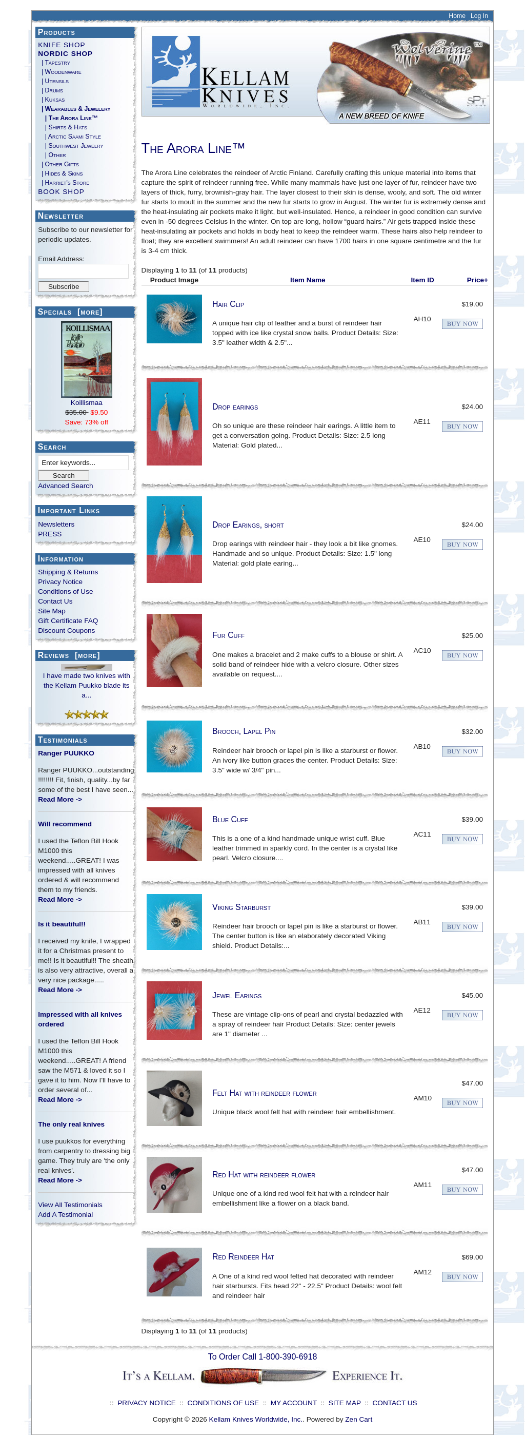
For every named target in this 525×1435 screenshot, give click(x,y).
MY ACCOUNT (294, 1403)
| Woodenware (60, 71)
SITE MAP (345, 1403)
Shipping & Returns (68, 572)
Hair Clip (228, 304)
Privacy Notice (60, 582)
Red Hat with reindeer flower (263, 1174)
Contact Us (55, 601)
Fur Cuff (228, 635)
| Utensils (53, 81)
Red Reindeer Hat (243, 1256)
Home (457, 16)
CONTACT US (395, 1403)
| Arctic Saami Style (69, 136)
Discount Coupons (66, 630)
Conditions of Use (65, 591)
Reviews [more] (69, 655)
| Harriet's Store (63, 182)
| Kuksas (51, 99)
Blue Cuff (230, 819)
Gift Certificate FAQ (68, 621)
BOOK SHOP (61, 192)
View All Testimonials (70, 1205)
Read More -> (60, 799)
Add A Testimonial (65, 1214)
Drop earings (235, 406)
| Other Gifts (58, 164)
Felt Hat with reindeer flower (264, 1093)
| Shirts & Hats (62, 127)
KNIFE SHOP (61, 45)
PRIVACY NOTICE (146, 1403)
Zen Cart (358, 1419)
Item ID (422, 280)
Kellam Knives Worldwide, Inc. (256, 1419)
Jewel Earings (236, 995)
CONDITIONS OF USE (223, 1403)
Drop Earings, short (248, 524)
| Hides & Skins (60, 173)
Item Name (308, 280)
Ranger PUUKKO (66, 753)
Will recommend (65, 824)
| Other (52, 155)
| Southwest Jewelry (70, 145)
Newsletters (56, 524)
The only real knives (71, 1124)
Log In (479, 16)
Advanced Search (65, 486)
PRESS (50, 534)
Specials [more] (70, 311)
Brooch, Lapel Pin (243, 731)
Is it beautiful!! (62, 924)
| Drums (50, 90)
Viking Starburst (241, 907)
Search (52, 446)
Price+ (477, 280)
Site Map (52, 611)
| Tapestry (54, 62)
